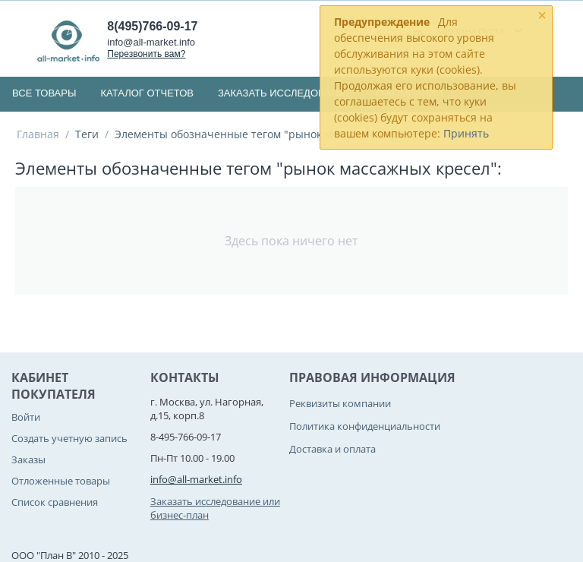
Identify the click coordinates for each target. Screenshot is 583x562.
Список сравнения (54, 502)
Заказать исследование (284, 93)
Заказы (28, 459)
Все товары (44, 93)
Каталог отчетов (147, 93)
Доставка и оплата (332, 449)
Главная (38, 134)
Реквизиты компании (340, 403)
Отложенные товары (60, 481)
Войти (25, 417)
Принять (466, 133)
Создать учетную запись (69, 438)
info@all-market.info (151, 42)
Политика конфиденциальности (364, 426)
